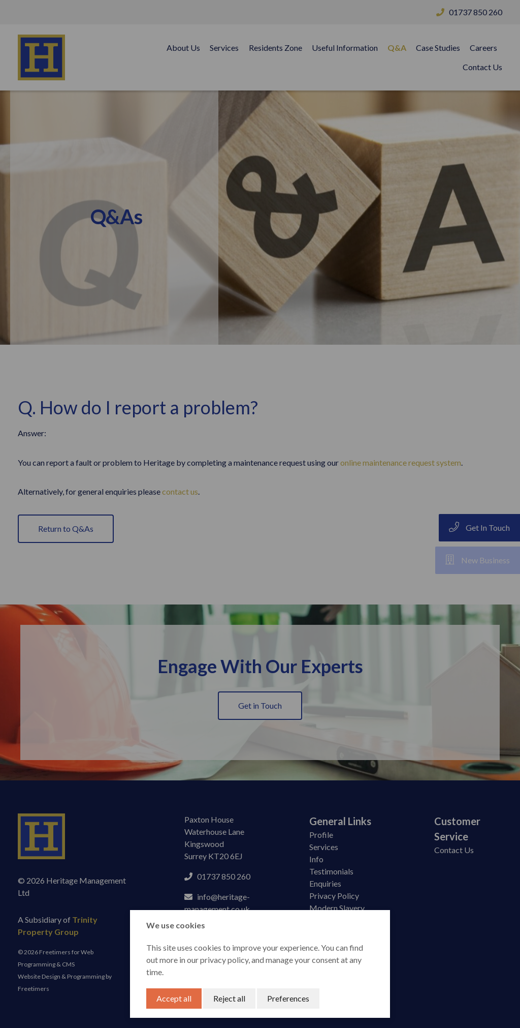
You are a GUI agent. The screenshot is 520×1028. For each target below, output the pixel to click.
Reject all (229, 998)
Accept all (173, 998)
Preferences (288, 998)
